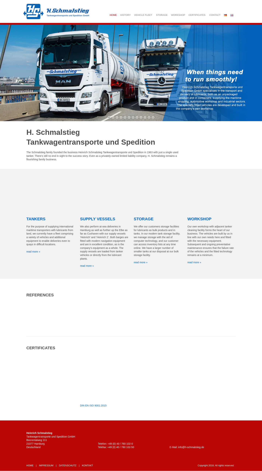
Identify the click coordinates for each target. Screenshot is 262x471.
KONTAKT (87, 465)
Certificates (196, 15)
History (125, 15)
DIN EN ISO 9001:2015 (93, 405)
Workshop (178, 15)
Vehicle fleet (143, 15)
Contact (215, 15)
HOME (29, 465)
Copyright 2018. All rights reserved (216, 465)
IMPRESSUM (46, 465)
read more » (33, 251)
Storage (162, 15)
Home (113, 15)
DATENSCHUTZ (67, 465)
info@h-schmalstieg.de (191, 447)
